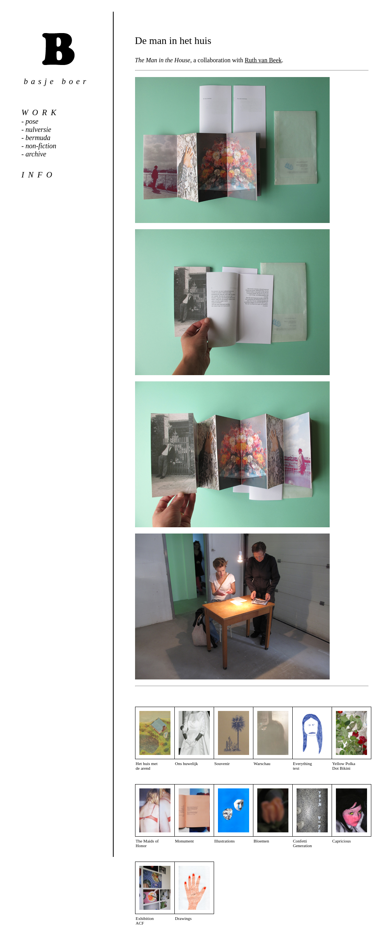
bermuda (38, 138)
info (38, 174)
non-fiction (41, 146)
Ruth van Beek (263, 60)
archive (36, 154)
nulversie (38, 129)
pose (32, 121)
